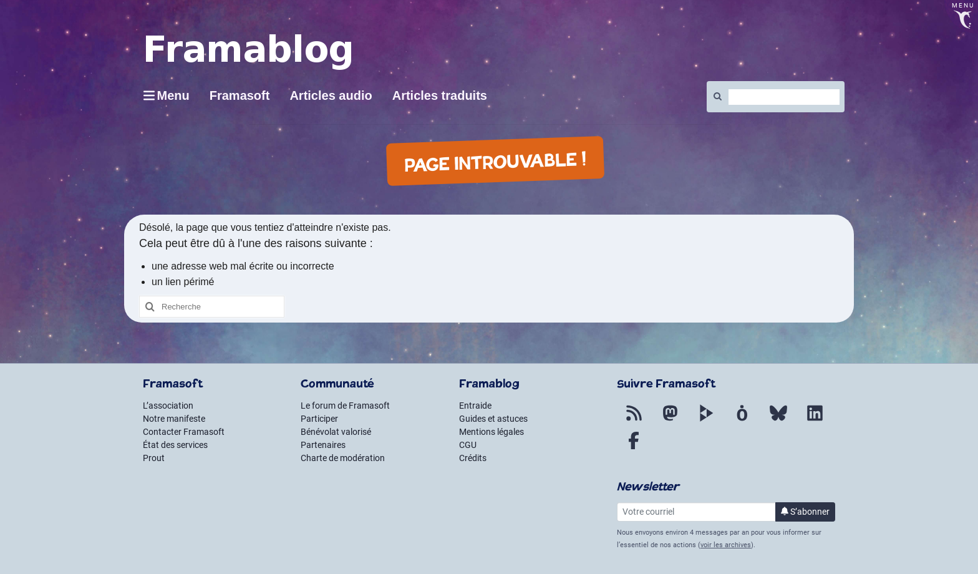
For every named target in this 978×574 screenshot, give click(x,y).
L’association (168, 406)
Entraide (475, 406)
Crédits (473, 458)
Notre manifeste (174, 419)
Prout (154, 458)
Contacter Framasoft (184, 432)
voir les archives (725, 545)
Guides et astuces (493, 419)
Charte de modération (343, 458)
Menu (173, 95)
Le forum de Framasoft (345, 406)
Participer (319, 419)
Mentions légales (491, 432)
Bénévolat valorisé (336, 432)
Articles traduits (439, 95)
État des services (175, 445)
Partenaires (323, 445)
